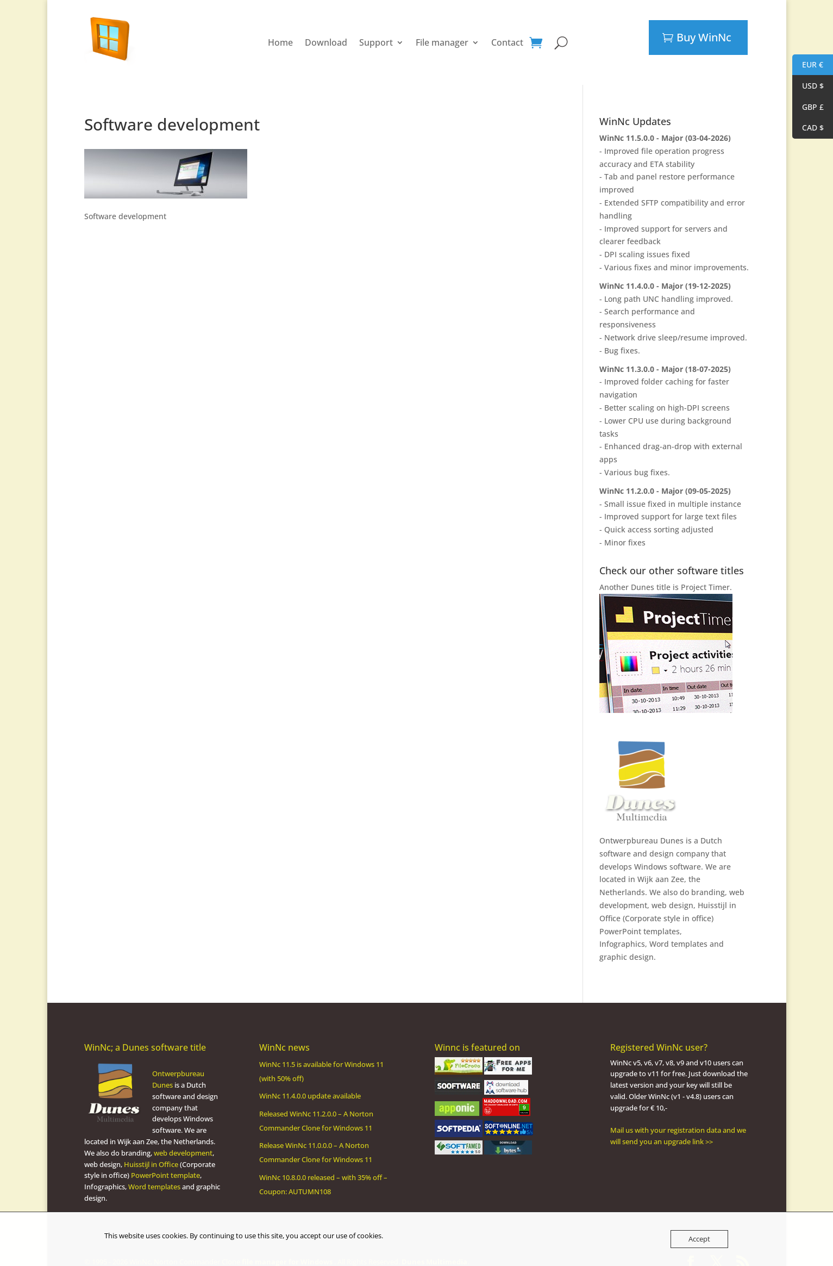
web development (183, 1142)
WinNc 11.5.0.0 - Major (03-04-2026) (665, 127)
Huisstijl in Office (151, 1153)
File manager (442, 37)
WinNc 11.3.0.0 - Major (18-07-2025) (665, 358)
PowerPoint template (165, 1164)
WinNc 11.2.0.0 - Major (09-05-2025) (665, 480)
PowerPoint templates (639, 920)
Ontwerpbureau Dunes (641, 829)
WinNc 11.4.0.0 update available (310, 1085)
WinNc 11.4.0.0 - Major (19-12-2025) (665, 275)
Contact (507, 37)
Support (376, 37)
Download (326, 37)
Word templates (678, 933)
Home (280, 37)
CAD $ (808, 128)
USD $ (808, 86)
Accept (699, 1239)
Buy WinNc (704, 37)
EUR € (807, 65)
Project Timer (705, 576)
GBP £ (808, 107)
